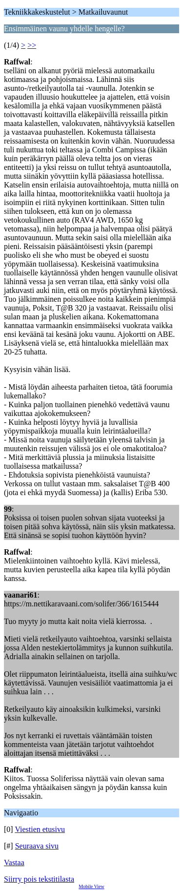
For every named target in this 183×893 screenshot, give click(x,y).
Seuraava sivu (37, 846)
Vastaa (14, 862)
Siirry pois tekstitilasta (39, 879)
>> (31, 45)
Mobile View (91, 886)
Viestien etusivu (40, 829)
